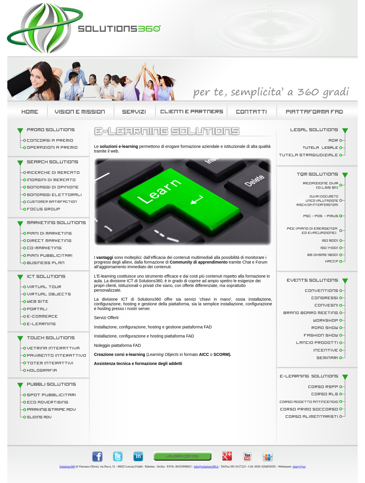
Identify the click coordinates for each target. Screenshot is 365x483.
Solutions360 (67, 466)
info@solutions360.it (206, 466)
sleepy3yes (299, 466)
